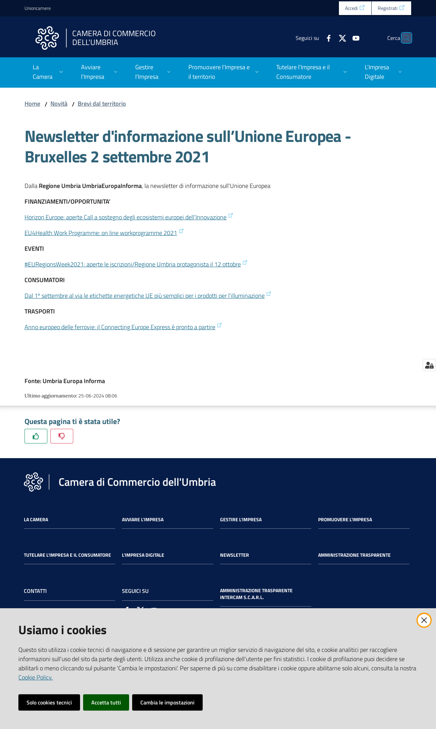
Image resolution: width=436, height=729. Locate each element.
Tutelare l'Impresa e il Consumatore (67, 555)
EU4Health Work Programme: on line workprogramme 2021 (104, 232)
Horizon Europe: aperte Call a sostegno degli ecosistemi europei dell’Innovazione (129, 217)
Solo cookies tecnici (49, 702)
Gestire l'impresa (241, 519)
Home (32, 103)
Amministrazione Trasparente (354, 555)
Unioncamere (38, 8)
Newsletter (234, 555)
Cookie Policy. (35, 677)
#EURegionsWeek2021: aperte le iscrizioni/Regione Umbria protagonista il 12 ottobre (136, 264)
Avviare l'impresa (143, 519)
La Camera (36, 519)
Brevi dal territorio (102, 103)
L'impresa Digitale (143, 555)
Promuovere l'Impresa (345, 519)
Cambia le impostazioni (167, 702)
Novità (58, 103)
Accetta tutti (106, 702)
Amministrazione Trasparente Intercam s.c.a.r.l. (256, 594)
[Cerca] (403, 38)
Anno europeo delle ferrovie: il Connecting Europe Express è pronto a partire (123, 327)
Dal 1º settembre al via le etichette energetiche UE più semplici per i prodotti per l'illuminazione (148, 295)
